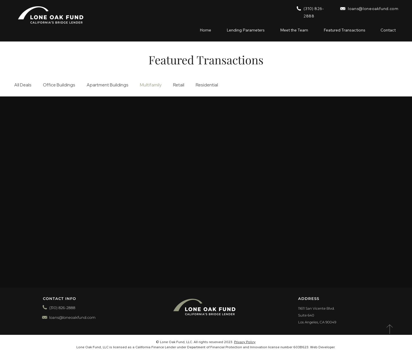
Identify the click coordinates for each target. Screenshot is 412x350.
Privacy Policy (244, 342)
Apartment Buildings (107, 85)
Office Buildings (59, 85)
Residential (207, 85)
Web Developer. (322, 347)
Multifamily (151, 85)
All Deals (22, 85)
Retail (178, 85)
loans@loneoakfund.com (373, 8)
